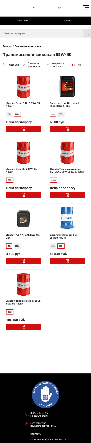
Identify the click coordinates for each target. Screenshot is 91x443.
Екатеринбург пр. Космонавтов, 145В (43, 424)
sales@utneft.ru (39, 415)
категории (22, 21)
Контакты (35, 433)
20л (9, 114)
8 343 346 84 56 (39, 412)
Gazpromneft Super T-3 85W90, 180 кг (63, 236)
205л (61, 246)
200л (17, 114)
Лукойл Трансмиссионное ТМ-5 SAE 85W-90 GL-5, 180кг (67, 170)
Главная (7, 46)
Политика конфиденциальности (48, 439)
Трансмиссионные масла (28, 46)
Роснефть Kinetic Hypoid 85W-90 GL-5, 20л (64, 104)
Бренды (68, 21)
